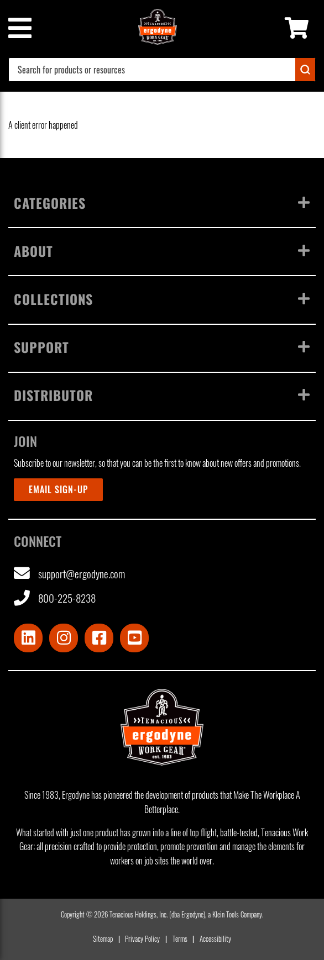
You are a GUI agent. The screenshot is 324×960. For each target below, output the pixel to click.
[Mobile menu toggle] (19, 28)
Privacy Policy (142, 938)
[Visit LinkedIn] (28, 638)
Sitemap (103, 938)
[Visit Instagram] (63, 638)
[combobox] (162, 69)
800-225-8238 (55, 598)
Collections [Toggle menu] (162, 299)
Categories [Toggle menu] (162, 203)
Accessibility (215, 938)
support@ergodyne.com (69, 574)
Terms (180, 938)
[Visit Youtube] (134, 638)
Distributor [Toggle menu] (162, 395)
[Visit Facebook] (99, 638)
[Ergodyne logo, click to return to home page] (162, 727)
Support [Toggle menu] (162, 347)
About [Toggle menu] (162, 251)
